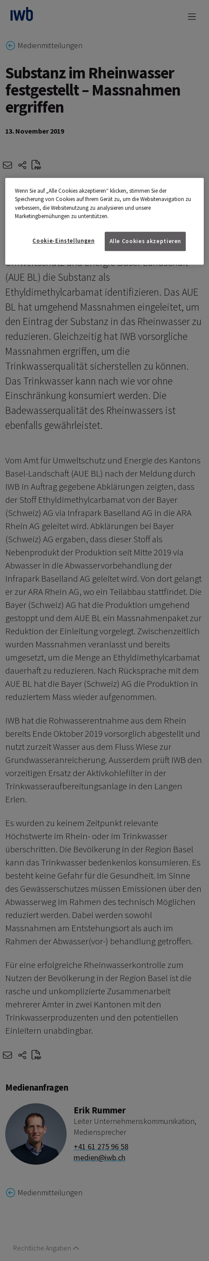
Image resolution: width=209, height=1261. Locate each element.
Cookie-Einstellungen (63, 240)
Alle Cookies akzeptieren (145, 241)
